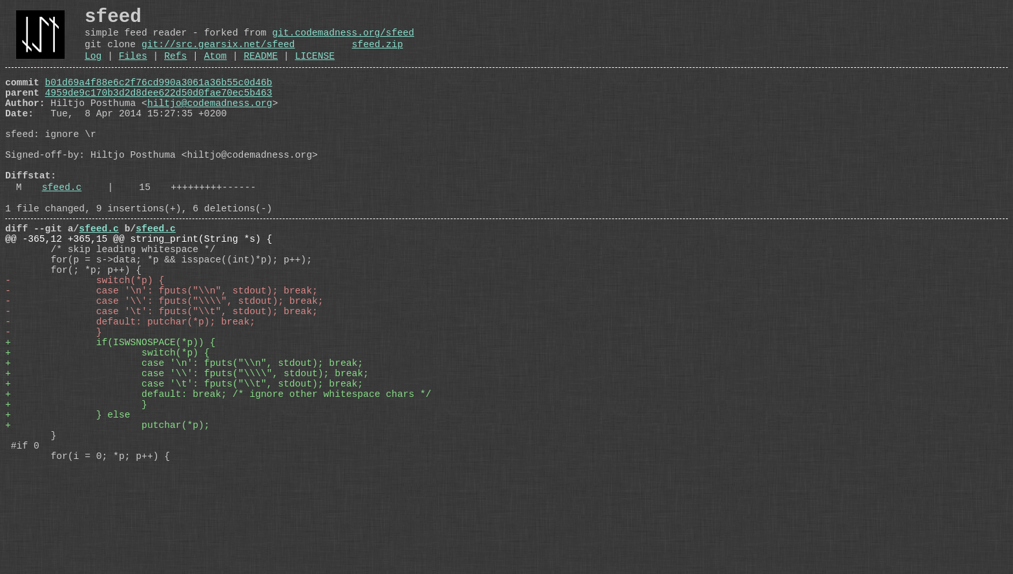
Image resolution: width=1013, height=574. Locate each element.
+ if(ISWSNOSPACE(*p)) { (110, 415)
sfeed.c (62, 226)
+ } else (67, 506)
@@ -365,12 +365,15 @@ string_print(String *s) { (138, 286)
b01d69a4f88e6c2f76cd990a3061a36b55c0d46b (159, 96)
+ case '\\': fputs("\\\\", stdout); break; (187, 454)
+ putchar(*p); (107, 519)
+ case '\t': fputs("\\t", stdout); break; (184, 467)
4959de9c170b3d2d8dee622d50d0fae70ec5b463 (159, 109)
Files (133, 67)
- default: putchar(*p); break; (130, 389)
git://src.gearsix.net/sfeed (218, 53)
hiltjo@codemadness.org (209, 122)
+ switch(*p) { (107, 428)
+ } (76, 493)
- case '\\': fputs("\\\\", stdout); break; (164, 363)
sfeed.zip (376, 53)
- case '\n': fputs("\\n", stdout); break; (161, 351)
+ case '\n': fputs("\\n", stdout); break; (184, 441)
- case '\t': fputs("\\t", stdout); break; (161, 376)
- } (53, 402)
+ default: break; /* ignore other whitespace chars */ (218, 480)
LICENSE (315, 67)
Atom (215, 67)
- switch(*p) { (84, 338)
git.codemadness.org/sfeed (343, 38)
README (261, 67)
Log (93, 67)
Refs (175, 67)
